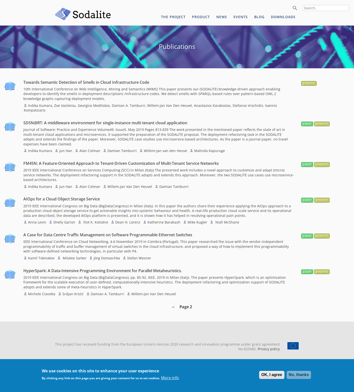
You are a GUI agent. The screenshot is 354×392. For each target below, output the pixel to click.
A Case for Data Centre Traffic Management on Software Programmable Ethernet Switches (107, 235)
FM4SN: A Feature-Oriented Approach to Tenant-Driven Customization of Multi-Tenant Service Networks (121, 163)
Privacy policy (268, 349)
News (221, 16)
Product (201, 16)
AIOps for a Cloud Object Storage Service (61, 199)
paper (307, 124)
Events (241, 16)
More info (170, 380)
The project (173, 16)
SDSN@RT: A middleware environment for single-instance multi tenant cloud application (105, 123)
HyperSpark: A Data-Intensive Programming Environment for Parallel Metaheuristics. (102, 270)
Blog (259, 16)
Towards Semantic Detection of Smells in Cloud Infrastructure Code (86, 82)
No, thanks (299, 378)
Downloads (283, 16)
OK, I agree (271, 378)
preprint (309, 83)
